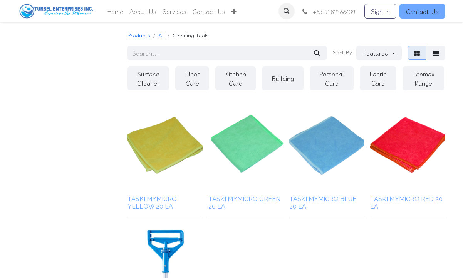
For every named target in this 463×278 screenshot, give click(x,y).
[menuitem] (115, 11)
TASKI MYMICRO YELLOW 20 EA (152, 202)
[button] (234, 11)
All (161, 35)
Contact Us (422, 11)
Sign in (380, 11)
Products (138, 35)
